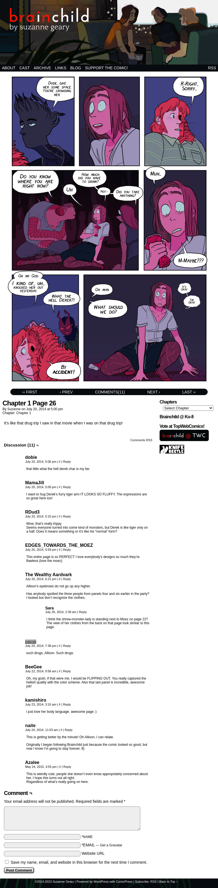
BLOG (75, 68)
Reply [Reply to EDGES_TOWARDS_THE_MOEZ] (67, 549)
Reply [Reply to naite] (69, 730)
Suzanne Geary (63, 881)
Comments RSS (141, 440)
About (8, 68)
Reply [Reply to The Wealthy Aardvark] (67, 579)
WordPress (101, 881)
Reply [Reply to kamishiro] (67, 704)
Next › (153, 392)
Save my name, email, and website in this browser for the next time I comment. (79, 862)
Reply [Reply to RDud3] (67, 516)
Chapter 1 (23, 413)
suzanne (13, 409)
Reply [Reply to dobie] (67, 461)
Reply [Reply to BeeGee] (67, 671)
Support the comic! (106, 68)
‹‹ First (29, 392)
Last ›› (189, 392)
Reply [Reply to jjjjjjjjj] (67, 645)
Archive (42, 68)
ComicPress (124, 881)
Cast (24, 68)
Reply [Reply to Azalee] (67, 766)
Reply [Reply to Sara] (83, 612)
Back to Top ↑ (168, 881)
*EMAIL (102, 845)
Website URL (93, 853)
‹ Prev (66, 392)
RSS (212, 68)
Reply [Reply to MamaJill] (67, 487)
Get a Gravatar (111, 845)
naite (30, 725)
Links (60, 68)
